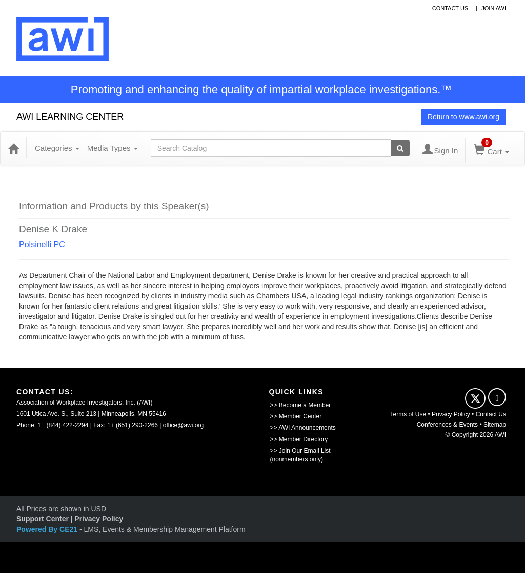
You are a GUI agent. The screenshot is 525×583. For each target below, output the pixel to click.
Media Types (112, 148)
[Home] (13, 148)
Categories (57, 148)
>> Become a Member (300, 405)
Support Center (42, 519)
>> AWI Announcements (303, 427)
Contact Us (491, 414)
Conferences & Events (447, 424)
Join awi (493, 8)
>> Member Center (296, 416)
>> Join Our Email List (300, 450)
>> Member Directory (299, 439)
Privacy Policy (451, 414)
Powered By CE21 (47, 529)
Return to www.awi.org (463, 117)
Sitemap (494, 424)
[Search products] (400, 148)
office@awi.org (183, 425)
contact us (450, 8)
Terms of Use (408, 414)
